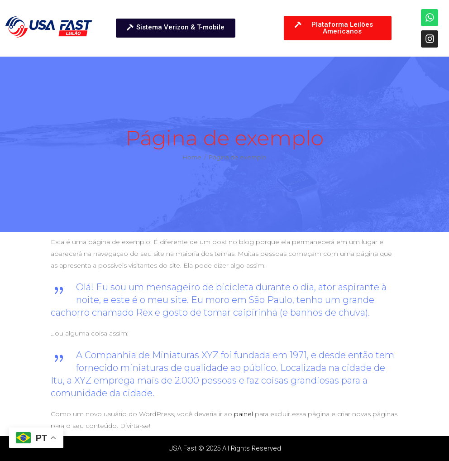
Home (192, 157)
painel (243, 414)
